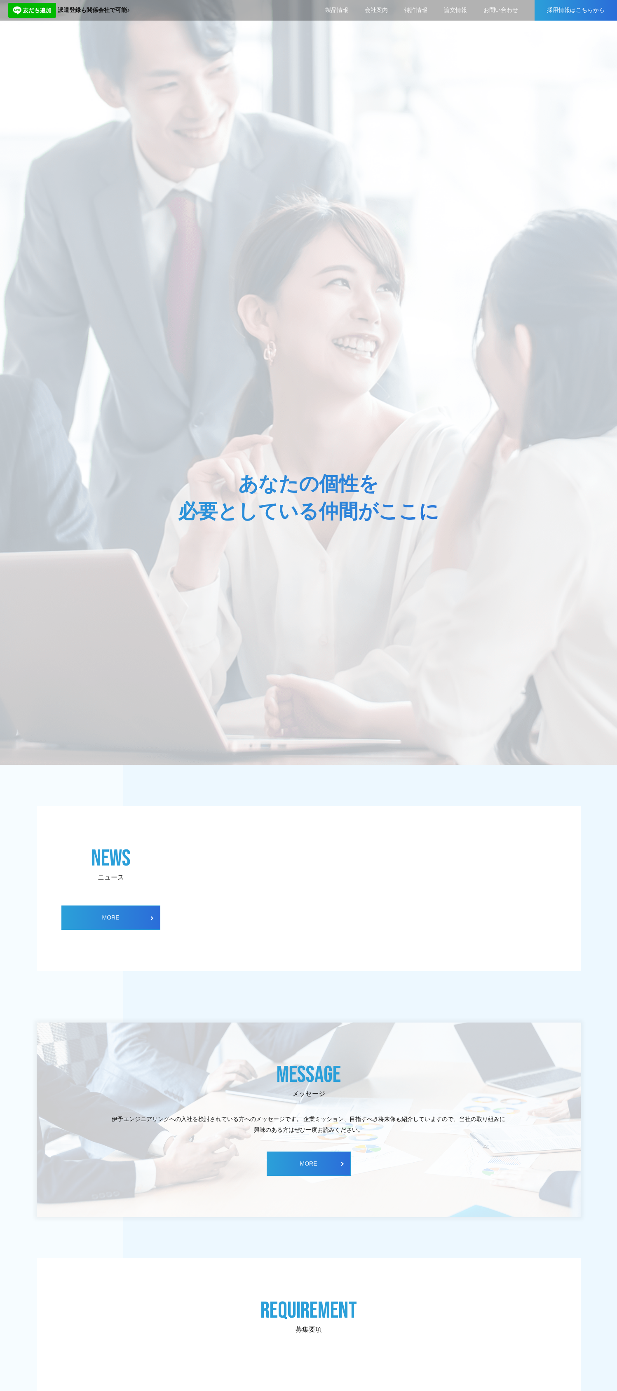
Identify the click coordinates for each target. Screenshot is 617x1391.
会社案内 (376, 10)
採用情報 (576, 10)
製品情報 (336, 10)
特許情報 (415, 10)
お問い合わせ (500, 10)
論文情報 (455, 10)
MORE (111, 917)
